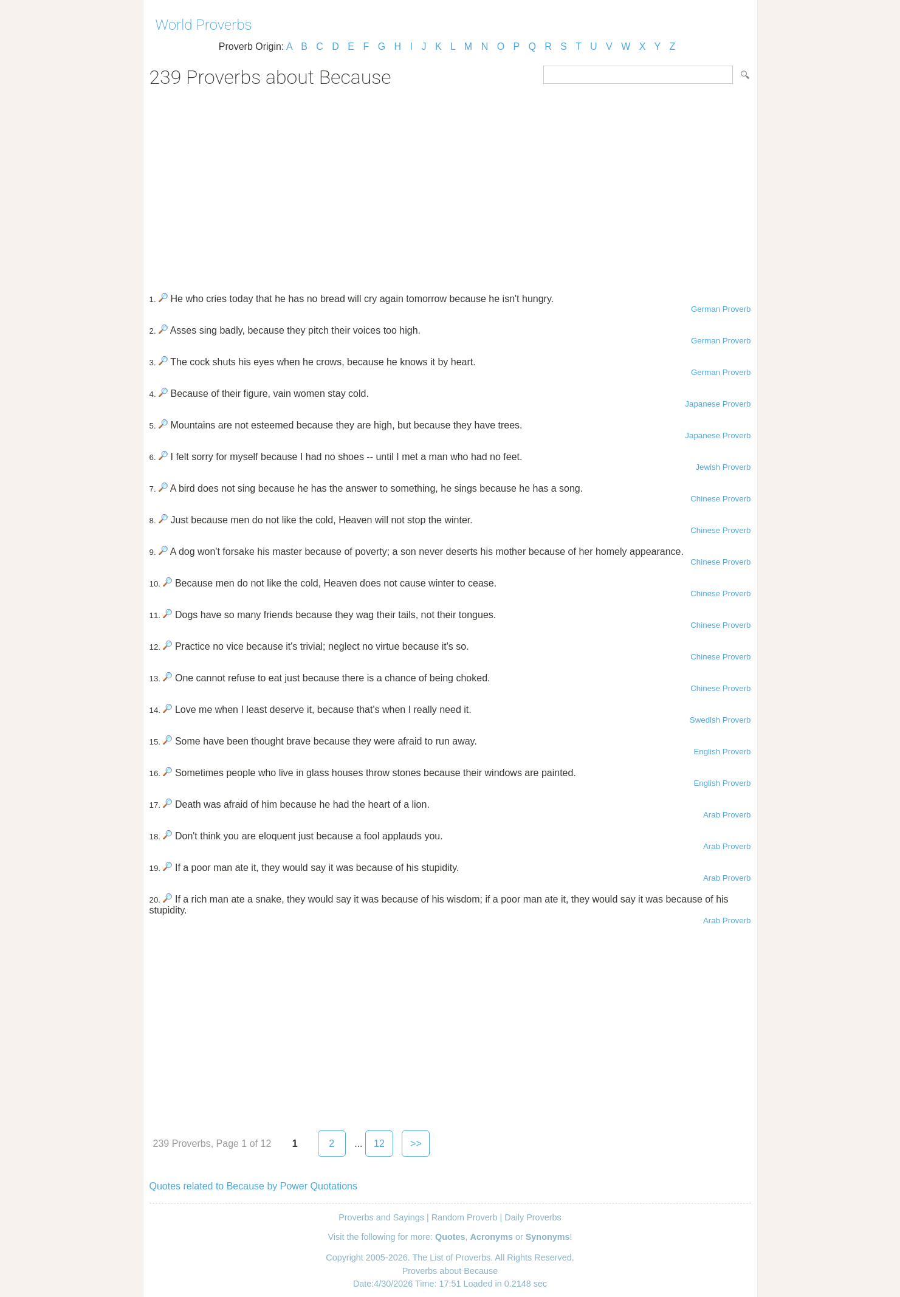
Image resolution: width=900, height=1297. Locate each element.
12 (379, 1143)
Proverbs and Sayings (381, 1217)
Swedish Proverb (720, 719)
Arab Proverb (727, 814)
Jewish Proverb (723, 467)
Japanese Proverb (718, 403)
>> (416, 1143)
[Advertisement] (450, 186)
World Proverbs (204, 24)
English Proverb (722, 751)
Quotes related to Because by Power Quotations (253, 1186)
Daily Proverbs (533, 1217)
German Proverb (721, 309)
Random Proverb (464, 1217)
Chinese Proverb (720, 498)
